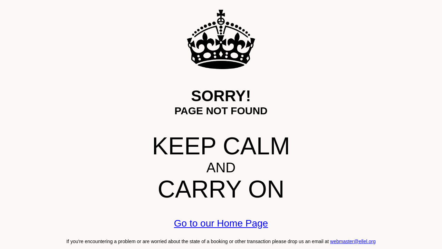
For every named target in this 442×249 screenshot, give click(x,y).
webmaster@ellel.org (353, 241)
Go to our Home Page (221, 223)
